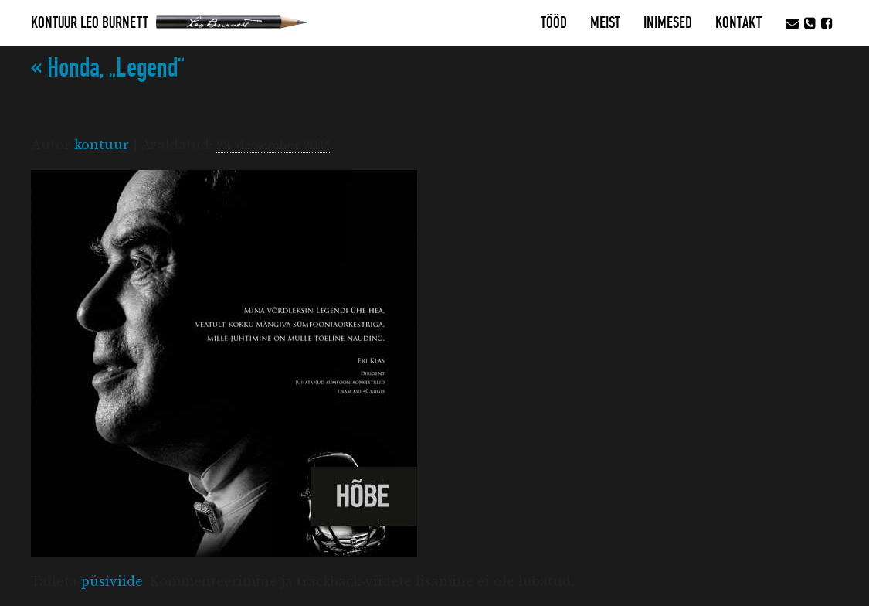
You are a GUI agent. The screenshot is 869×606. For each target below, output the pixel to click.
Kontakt (738, 23)
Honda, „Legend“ (108, 68)
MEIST (605, 23)
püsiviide (112, 581)
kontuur (101, 144)
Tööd (554, 23)
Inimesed (667, 23)
